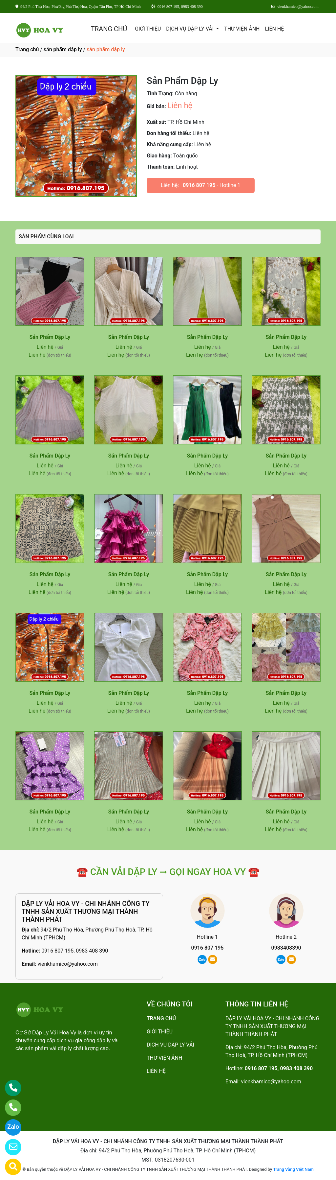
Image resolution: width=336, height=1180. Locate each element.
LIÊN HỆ (274, 29)
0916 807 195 (199, 185)
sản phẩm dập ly (63, 49)
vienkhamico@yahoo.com (67, 964)
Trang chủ (27, 49)
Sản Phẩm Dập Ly (50, 337)
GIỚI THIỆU (148, 29)
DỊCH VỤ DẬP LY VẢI (190, 29)
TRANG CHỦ (109, 29)
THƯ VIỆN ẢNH (242, 29)
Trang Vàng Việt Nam (293, 1169)
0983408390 (286, 948)
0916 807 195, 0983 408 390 (74, 951)
